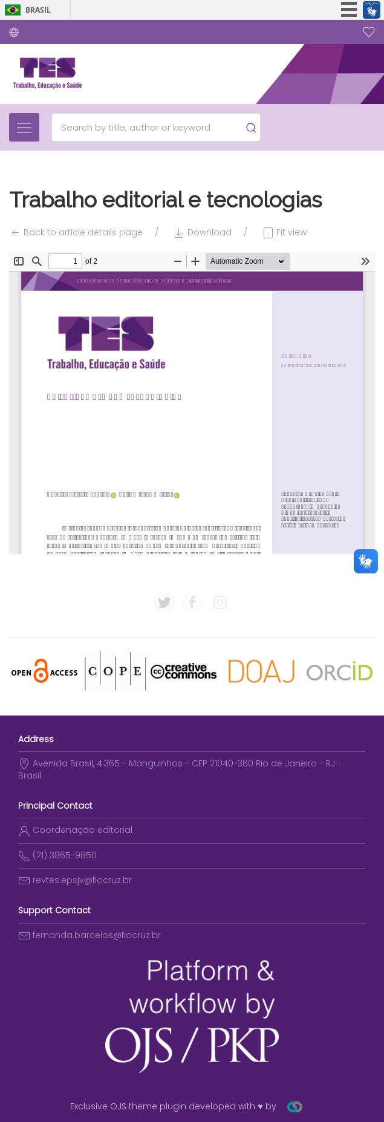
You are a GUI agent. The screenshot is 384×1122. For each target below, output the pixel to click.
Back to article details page (76, 232)
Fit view (284, 232)
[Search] (150, 127)
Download (202, 232)
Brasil (38, 10)
